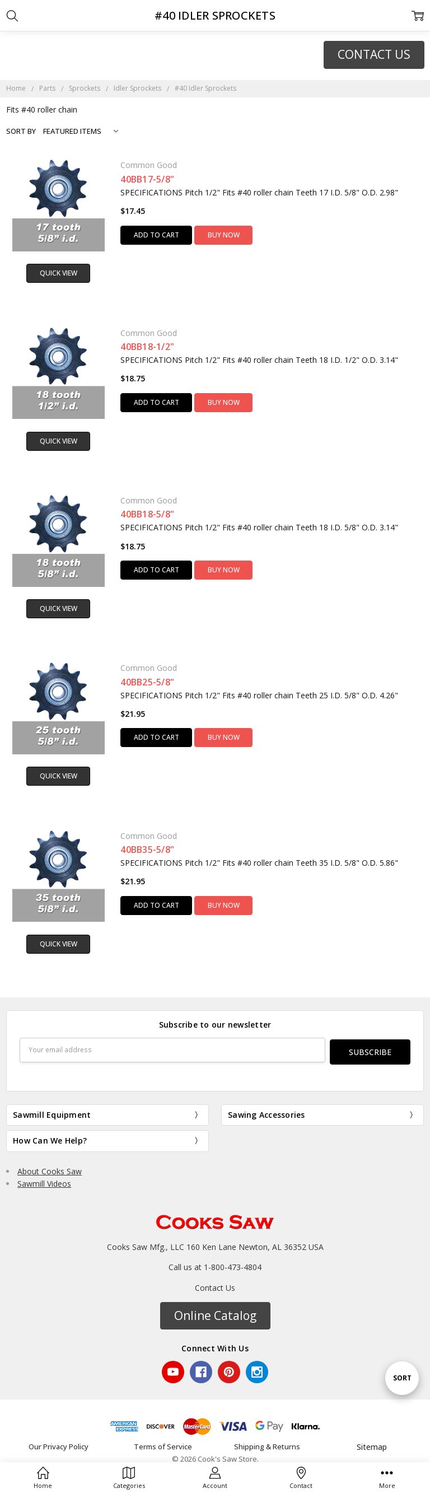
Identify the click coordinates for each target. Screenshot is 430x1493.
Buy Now (224, 235)
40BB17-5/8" (147, 179)
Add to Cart (156, 235)
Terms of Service (163, 1445)
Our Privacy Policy (58, 1445)
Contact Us (215, 1285)
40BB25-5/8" (147, 682)
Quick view (58, 273)
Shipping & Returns (267, 1445)
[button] (374, 55)
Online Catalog (215, 1313)
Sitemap (372, 1444)
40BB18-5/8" (147, 514)
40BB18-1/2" (147, 346)
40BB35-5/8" (147, 849)
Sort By (21, 131)
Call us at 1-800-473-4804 (215, 1264)
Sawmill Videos (44, 1181)
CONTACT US (374, 54)
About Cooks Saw (49, 1169)
